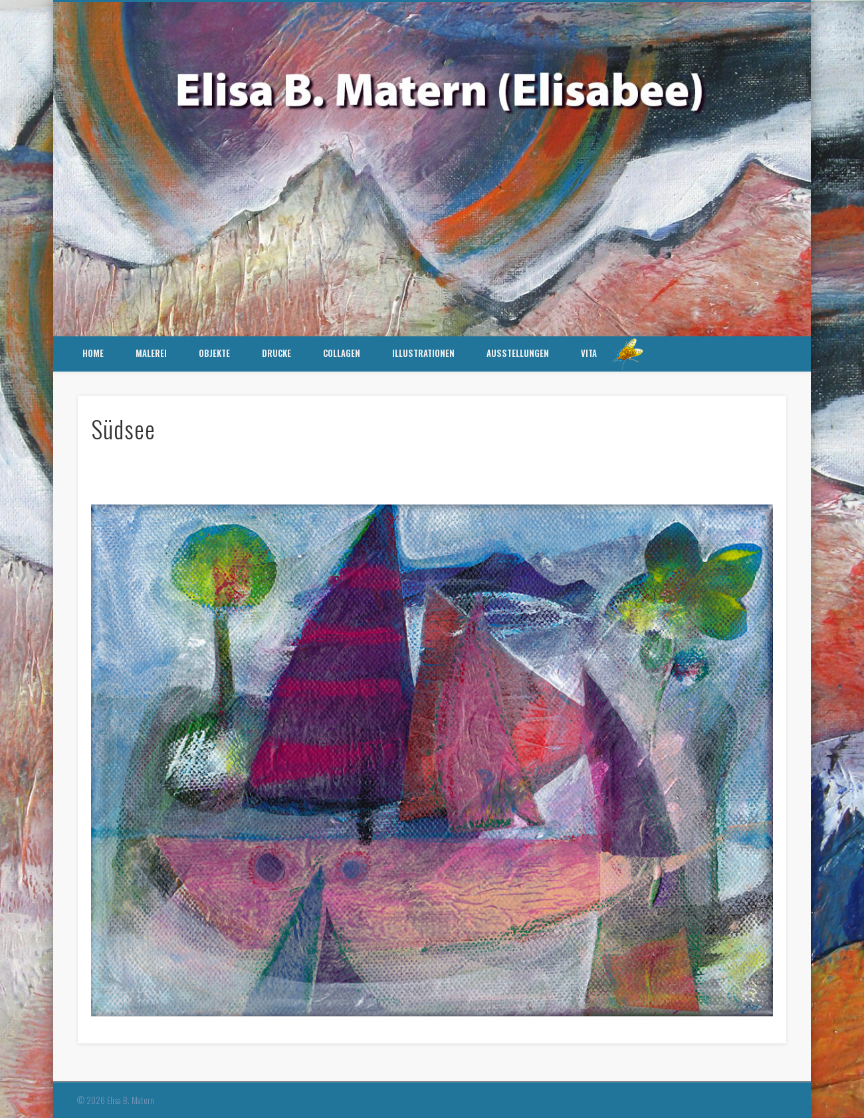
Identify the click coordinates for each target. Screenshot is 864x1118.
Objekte (214, 353)
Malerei (151, 353)
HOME (93, 353)
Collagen (341, 353)
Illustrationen (423, 353)
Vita (589, 353)
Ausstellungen (517, 353)
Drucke (276, 353)
